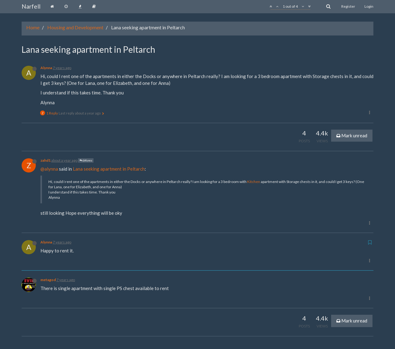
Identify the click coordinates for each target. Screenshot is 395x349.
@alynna (49, 169)
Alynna (46, 67)
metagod (48, 279)
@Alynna (86, 160)
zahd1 (45, 160)
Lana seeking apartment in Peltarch (109, 169)
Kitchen (253, 181)
